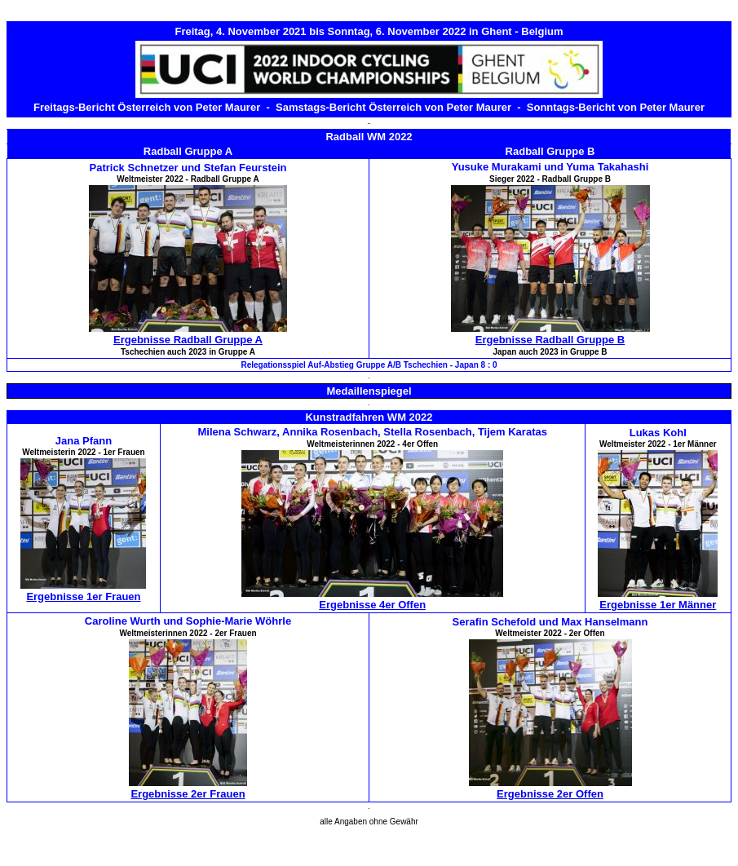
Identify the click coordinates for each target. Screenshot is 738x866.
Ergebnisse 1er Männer (657, 605)
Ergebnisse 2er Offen (550, 794)
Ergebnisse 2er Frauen (187, 794)
